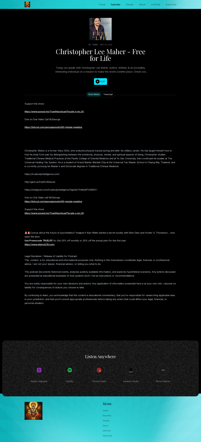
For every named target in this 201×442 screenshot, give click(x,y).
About (142, 4)
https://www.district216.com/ (40, 244)
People (129, 4)
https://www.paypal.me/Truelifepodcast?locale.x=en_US (54, 111)
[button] (100, 81)
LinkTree (155, 4)
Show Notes (94, 94)
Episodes (115, 4)
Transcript (108, 94)
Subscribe (171, 4)
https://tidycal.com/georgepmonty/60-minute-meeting (53, 127)
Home (102, 4)
